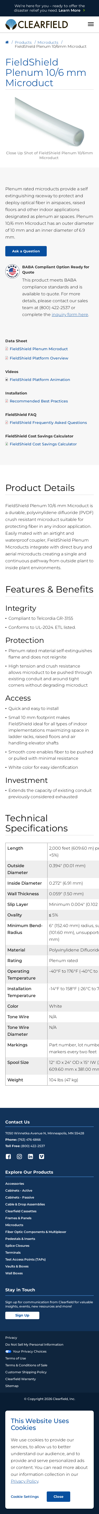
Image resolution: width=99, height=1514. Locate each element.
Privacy (11, 1338)
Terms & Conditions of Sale (26, 1365)
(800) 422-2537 (54, 307)
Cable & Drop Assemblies (25, 1204)
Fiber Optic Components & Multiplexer (35, 1232)
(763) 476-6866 (29, 1140)
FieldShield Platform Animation (37, 379)
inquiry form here (70, 314)
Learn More (49, 8)
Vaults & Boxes (17, 1266)
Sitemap (11, 1386)
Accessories (14, 1184)
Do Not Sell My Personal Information (34, 1344)
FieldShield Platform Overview (36, 358)
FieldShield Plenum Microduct (36, 348)
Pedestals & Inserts (20, 1239)
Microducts (14, 1225)
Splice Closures (17, 1246)
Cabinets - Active (18, 1190)
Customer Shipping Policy (26, 1372)
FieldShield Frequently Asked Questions (46, 422)
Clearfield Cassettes (20, 1211)
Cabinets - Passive (19, 1197)
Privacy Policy (24, 1481)
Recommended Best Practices (36, 400)
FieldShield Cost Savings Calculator (41, 443)
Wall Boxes (14, 1273)
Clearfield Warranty (20, 1379)
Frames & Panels (18, 1218)
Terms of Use (15, 1358)
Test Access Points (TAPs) (25, 1259)
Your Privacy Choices (25, 1351)
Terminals (13, 1252)
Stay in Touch (20, 1289)
